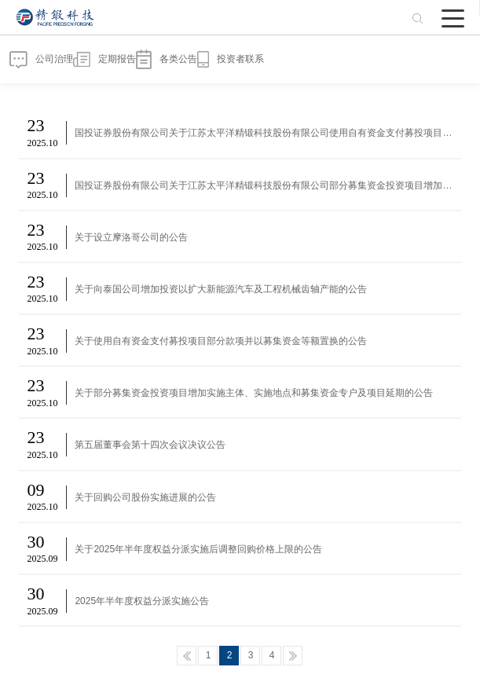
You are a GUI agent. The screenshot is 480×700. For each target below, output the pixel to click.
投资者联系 (230, 59)
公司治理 (41, 59)
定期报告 (104, 59)
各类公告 (166, 59)
